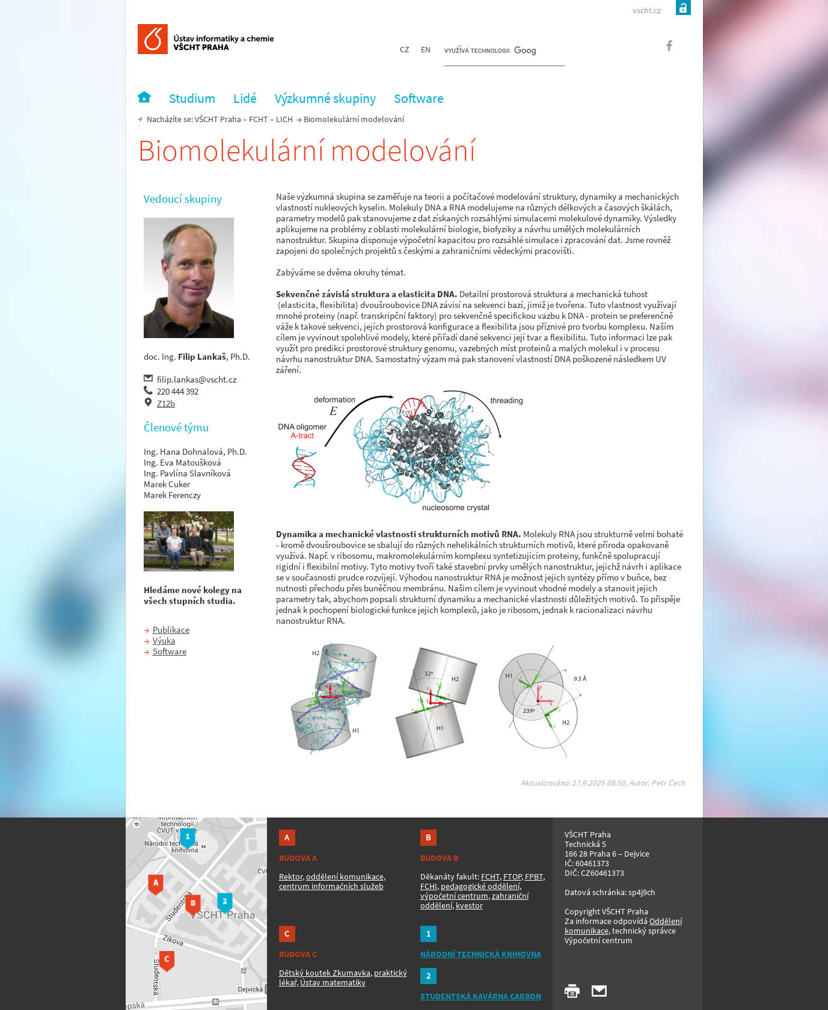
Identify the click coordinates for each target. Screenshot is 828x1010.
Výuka (164, 640)
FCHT (258, 119)
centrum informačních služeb (331, 886)
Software (169, 651)
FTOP (512, 876)
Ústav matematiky (333, 982)
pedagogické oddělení (480, 886)
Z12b (166, 403)
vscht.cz (647, 10)
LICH (284, 119)
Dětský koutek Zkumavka (324, 972)
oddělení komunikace (345, 876)
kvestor (469, 905)
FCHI (428, 886)
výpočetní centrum (454, 895)
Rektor (290, 876)
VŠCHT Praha (218, 119)
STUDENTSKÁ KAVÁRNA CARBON (480, 996)
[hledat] (490, 51)
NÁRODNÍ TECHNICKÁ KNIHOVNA (480, 954)
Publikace (171, 629)
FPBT (534, 876)
